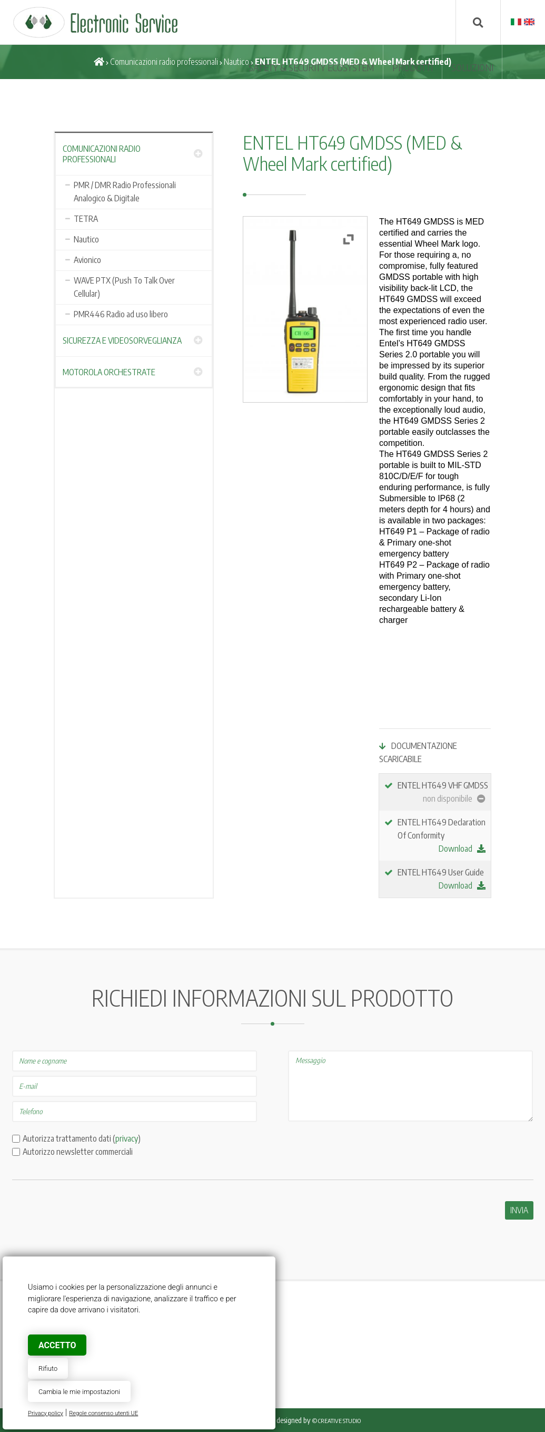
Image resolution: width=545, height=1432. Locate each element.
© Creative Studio (336, 1421)
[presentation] (92, 1221)
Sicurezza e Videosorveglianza (122, 340)
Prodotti (412, 67)
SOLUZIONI (472, 67)
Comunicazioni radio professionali (164, 61)
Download (462, 848)
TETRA (86, 218)
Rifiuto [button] (47, 1368)
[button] (348, 239)
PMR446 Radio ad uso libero (121, 314)
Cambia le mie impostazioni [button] (79, 1392)
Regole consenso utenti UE (103, 1413)
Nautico (236, 61)
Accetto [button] (57, 1345)
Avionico (87, 260)
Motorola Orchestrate (109, 372)
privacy (126, 1138)
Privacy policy (45, 1413)
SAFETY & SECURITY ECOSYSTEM (311, 67)
